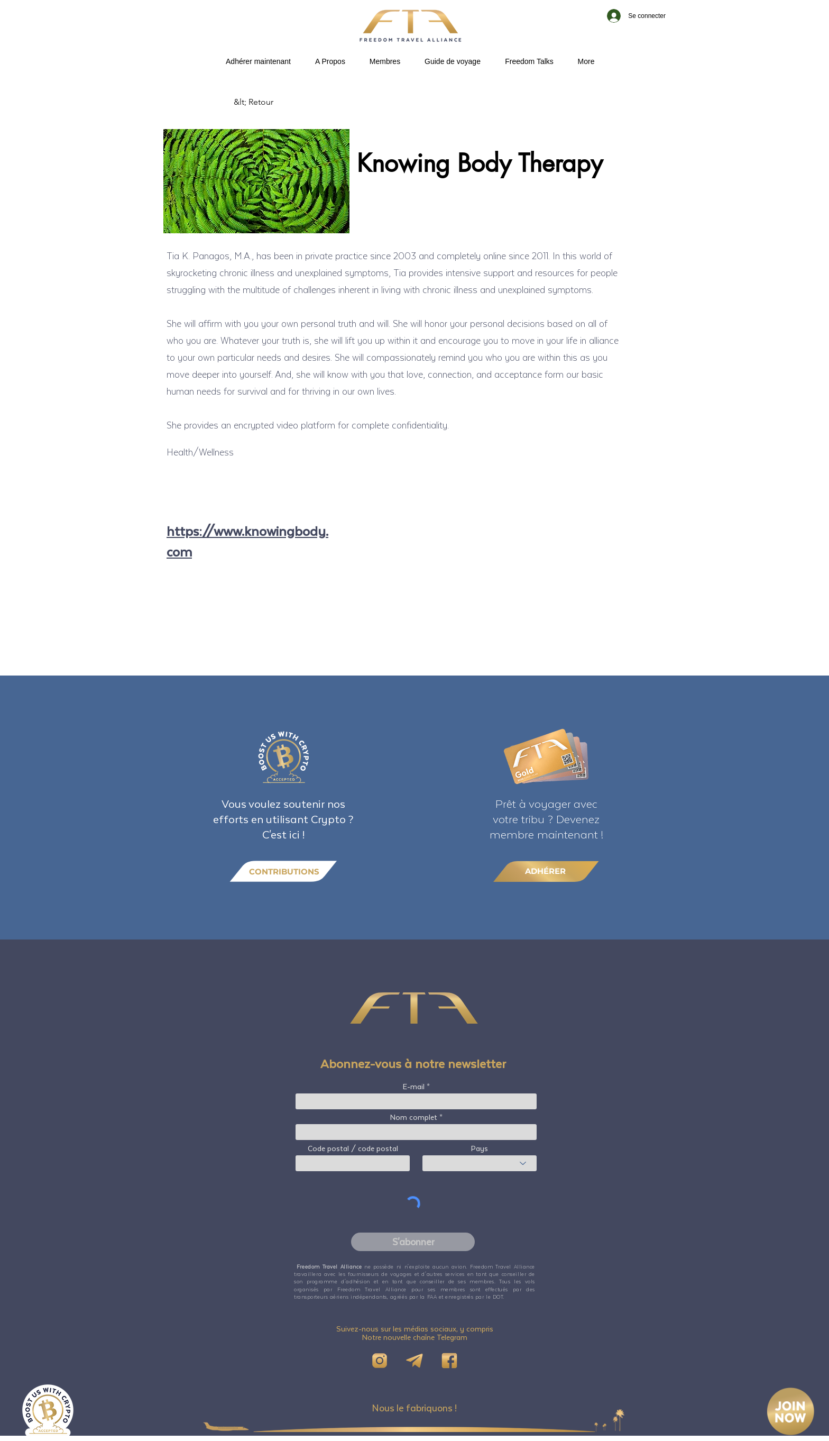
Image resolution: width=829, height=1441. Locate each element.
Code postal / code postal (353, 1148)
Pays (479, 1148)
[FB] (449, 1360)
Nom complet (413, 1117)
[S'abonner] (413, 1242)
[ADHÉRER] (546, 871)
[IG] (379, 1360)
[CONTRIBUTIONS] (283, 871)
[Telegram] (414, 1360)
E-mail (414, 1086)
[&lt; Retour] (268, 102)
